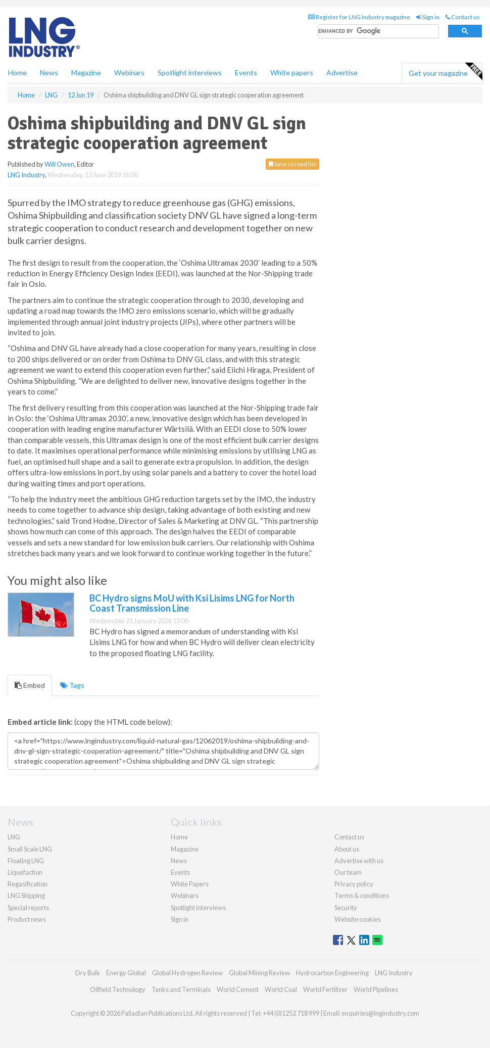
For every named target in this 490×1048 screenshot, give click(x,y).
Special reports (28, 908)
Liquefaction (25, 872)
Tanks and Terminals (181, 989)
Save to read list (292, 164)
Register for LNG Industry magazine (359, 17)
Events (246, 72)
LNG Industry (26, 175)
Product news (27, 919)
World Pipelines (376, 989)
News (179, 861)
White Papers (190, 884)
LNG (14, 837)
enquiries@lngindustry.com (380, 1013)
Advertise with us (358, 861)
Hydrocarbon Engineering (332, 973)
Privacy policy (353, 884)
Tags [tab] (72, 685)
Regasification (27, 884)
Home (17, 72)
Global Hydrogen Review (187, 973)
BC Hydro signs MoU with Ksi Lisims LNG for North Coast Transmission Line (192, 603)
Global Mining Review (259, 973)
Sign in (427, 17)
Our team (348, 872)
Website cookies (357, 919)
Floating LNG (26, 861)
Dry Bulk (87, 973)
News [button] (49, 72)
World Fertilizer (325, 989)
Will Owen (59, 164)
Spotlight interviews (190, 72)
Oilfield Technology (117, 989)
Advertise (342, 72)
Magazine (86, 72)
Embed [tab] (30, 685)
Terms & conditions (361, 895)
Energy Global (126, 973)
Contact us (463, 17)
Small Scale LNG (30, 849)
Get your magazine (445, 71)
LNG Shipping (26, 895)
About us (346, 849)
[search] (378, 31)
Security (345, 908)
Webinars (129, 72)
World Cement (238, 989)
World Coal (281, 989)
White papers (291, 72)
